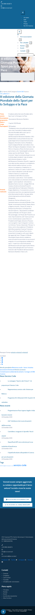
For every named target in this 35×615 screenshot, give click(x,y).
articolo (13, 352)
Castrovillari (7, 578)
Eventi (22, 48)
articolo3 (25, 352)
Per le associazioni (26, 37)
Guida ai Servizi (11, 75)
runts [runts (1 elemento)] (12, 465)
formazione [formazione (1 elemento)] (9, 465)
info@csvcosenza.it (6, 8)
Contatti (22, 51)
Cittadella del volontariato (11, 582)
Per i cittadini (24, 43)
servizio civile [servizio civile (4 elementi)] (20, 465)
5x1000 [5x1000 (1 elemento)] (1, 465)
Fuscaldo (6, 580)
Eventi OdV (29, 75)
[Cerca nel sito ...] (25, 55)
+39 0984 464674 (6, 4)
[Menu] (20, 39)
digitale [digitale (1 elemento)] (4, 465)
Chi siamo (26, 17)
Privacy (26, 24)
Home (4, 75)
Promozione (20, 75)
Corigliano (6, 575)
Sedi (25, 19)
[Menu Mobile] (23, 13)
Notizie (22, 46)
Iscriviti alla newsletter (10, 596)
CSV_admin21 (4, 94)
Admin (25, 610)
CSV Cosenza (7, 610)
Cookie (10, 611)
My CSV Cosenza (28, 26)
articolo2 (19, 352)
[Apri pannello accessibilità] (3, 611)
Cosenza (5, 573)
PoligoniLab (23, 611)
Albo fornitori (7, 598)
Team (25, 22)
